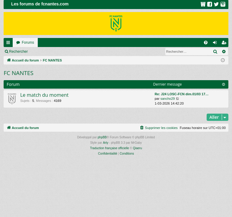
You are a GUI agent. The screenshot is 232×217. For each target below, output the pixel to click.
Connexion (45, 51)
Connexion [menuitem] (216, 43)
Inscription (71, 51)
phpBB (102, 137)
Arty (105, 142)
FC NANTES (19, 73)
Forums (28, 42)
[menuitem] (205, 42)
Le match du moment (44, 95)
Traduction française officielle (109, 148)
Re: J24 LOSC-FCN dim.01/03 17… (182, 94)
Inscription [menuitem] (225, 43)
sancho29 (167, 98)
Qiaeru (137, 148)
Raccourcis (9, 43)
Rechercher (18, 51)
